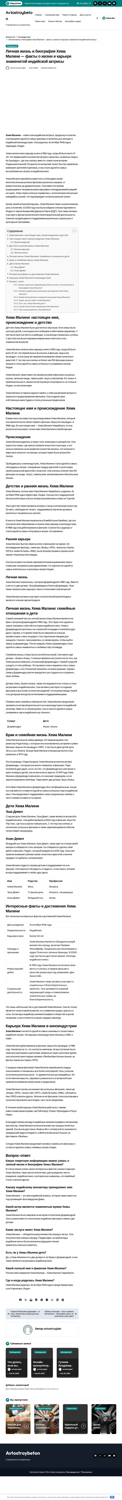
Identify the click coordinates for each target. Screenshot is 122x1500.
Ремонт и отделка (69, 15)
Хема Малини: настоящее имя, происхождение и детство (38, 258)
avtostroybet (52, 1352)
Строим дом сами (52, 15)
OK (112, 1497)
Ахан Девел (20, 294)
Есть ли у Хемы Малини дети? (32, 327)
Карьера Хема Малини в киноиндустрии (30, 301)
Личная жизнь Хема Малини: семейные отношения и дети (39, 280)
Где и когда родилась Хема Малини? (35, 333)
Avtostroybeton (23, 1477)
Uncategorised (12, 46)
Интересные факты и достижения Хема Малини (34, 297)
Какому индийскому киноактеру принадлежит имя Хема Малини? (43, 316)
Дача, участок (85, 15)
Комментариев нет (48, 91)
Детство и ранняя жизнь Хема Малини (29, 269)
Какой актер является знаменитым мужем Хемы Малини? (44, 321)
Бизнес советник (55, 21)
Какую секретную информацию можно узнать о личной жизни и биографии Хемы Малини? (46, 310)
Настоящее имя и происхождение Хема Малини (34, 262)
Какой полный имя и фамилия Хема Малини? (39, 330)
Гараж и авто (40, 21)
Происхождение (22, 265)
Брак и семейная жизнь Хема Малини (28, 283)
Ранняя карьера (22, 272)
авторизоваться (51, 1412)
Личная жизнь (21, 276)
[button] (73, 255)
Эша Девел (19, 290)
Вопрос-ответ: (16, 305)
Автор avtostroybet (16, 91)
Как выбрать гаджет (73, 21)
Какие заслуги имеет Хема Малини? (35, 324)
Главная (38, 15)
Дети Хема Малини (19, 287)
